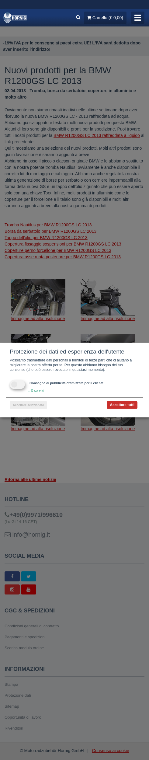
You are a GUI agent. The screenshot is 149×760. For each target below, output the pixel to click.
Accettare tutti (122, 405)
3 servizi (36, 391)
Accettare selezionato (28, 404)
